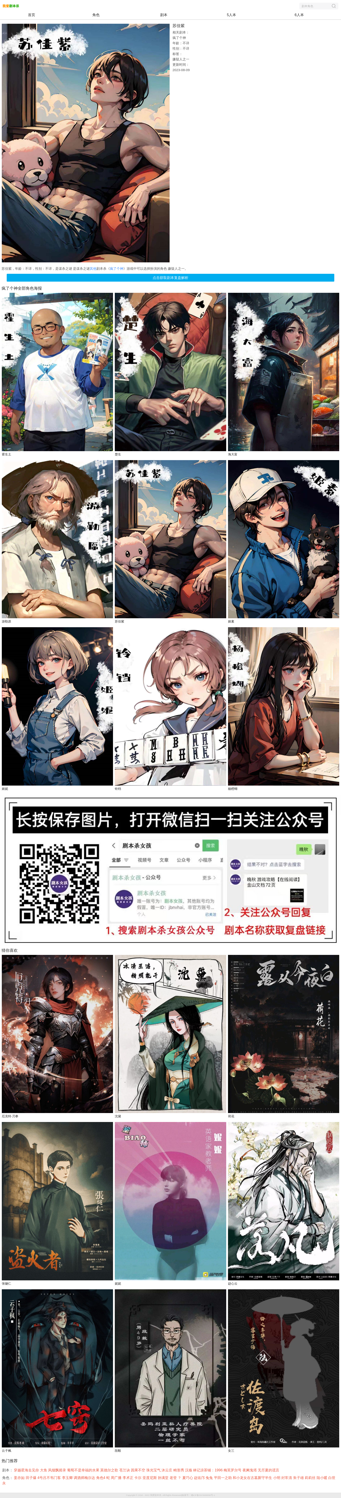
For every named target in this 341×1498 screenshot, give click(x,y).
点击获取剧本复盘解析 (170, 278)
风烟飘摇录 (57, 1470)
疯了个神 (116, 268)
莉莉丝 (310, 1478)
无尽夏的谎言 (269, 1470)
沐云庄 (167, 1470)
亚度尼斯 (150, 1478)
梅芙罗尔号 (233, 1470)
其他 (93, 268)
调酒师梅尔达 (85, 1478)
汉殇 (189, 1470)
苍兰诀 (125, 1470)
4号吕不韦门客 (49, 1478)
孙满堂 (163, 1478)
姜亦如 (20, 1478)
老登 (174, 1478)
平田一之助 (223, 1478)
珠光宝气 (154, 1470)
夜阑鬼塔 (250, 1470)
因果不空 (138, 1470)
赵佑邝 (200, 1478)
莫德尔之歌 (109, 1470)
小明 (277, 1478)
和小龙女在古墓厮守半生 (253, 1478)
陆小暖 (322, 1478)
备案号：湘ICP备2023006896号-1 (198, 1495)
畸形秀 (179, 1470)
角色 (96, 15)
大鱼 (44, 1470)
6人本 (299, 15)
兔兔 (210, 1478)
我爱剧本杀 (155, 1495)
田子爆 (31, 1478)
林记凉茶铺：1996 (208, 1470)
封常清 (287, 1478)
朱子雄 (299, 1478)
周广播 (116, 1478)
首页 (31, 15)
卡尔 (138, 1478)
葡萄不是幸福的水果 (83, 1470)
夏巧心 (188, 1478)
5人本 (231, 15)
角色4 (101, 1478)
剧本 (163, 15)
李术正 (128, 1478)
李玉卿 (68, 1478)
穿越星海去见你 (27, 1470)
